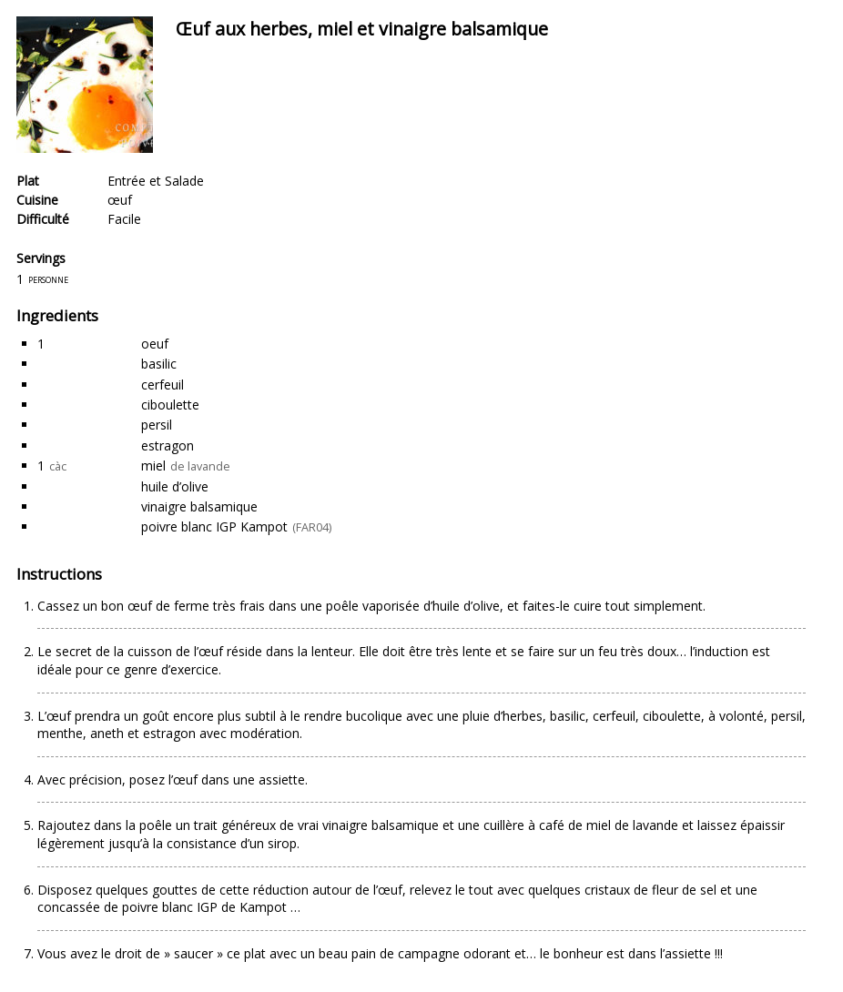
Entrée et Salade (155, 180)
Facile (124, 219)
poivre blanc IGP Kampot (214, 526)
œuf (119, 199)
